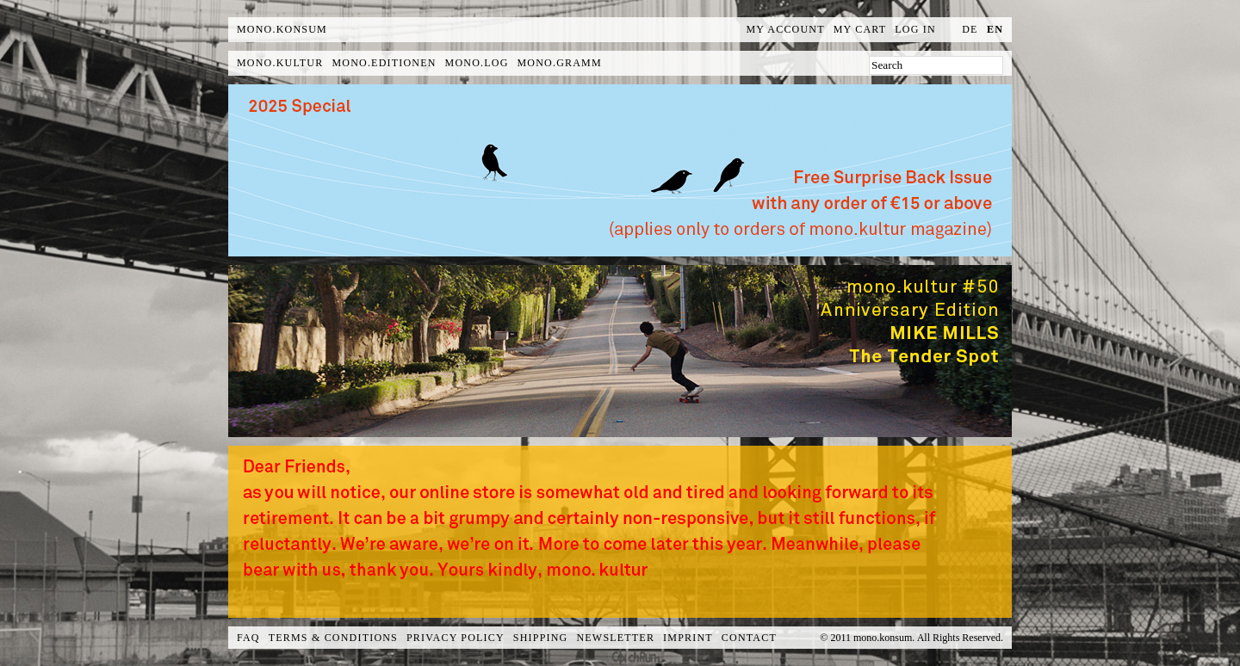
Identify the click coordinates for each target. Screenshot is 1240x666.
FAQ (248, 638)
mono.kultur (280, 63)
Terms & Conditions (333, 638)
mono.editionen (384, 63)
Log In (915, 29)
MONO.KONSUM (282, 29)
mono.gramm (560, 63)
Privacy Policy (455, 638)
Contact (749, 638)
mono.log (477, 63)
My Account (786, 29)
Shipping (540, 638)
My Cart (860, 29)
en (995, 29)
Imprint (688, 638)
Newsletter (615, 638)
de (969, 29)
